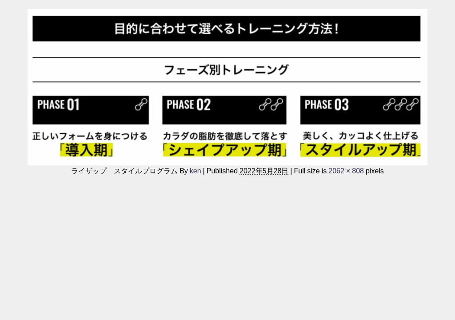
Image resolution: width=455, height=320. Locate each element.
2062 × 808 (346, 170)
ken (195, 170)
